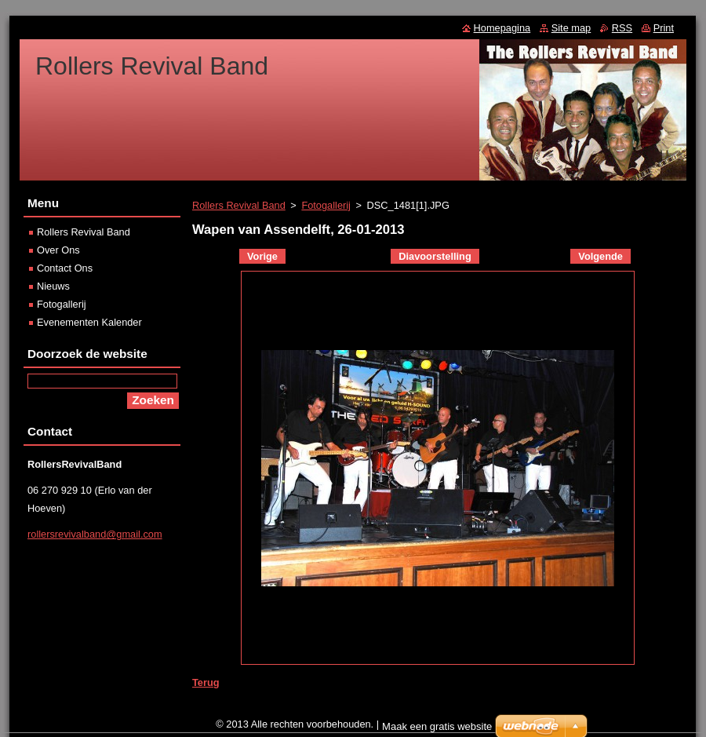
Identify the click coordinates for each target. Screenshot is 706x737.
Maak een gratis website (437, 726)
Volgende (600, 256)
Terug (206, 682)
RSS (622, 28)
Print (663, 28)
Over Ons (58, 250)
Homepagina (502, 28)
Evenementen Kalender (89, 322)
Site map (571, 28)
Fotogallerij (326, 205)
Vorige (262, 256)
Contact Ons (65, 268)
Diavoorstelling (434, 256)
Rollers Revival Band (239, 205)
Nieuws (53, 286)
